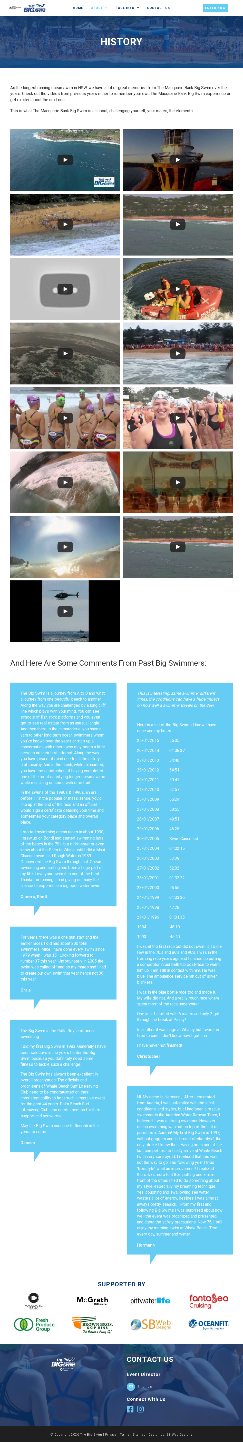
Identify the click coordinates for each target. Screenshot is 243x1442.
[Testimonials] (63, 794)
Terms (125, 1434)
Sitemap (139, 1434)
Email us (145, 1387)
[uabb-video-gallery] (65, 160)
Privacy (111, 1434)
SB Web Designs (180, 1434)
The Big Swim (91, 1434)
